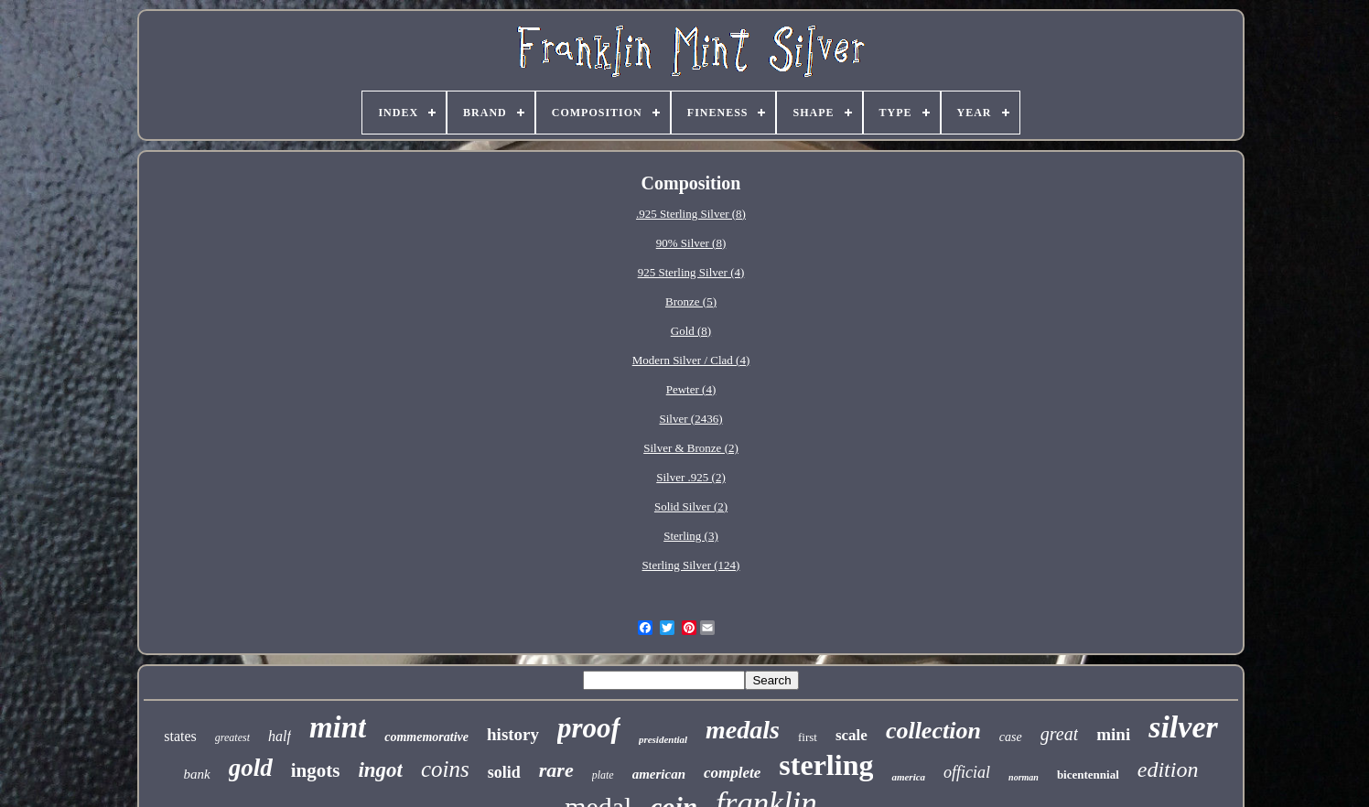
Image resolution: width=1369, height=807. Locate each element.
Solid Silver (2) (691, 506)
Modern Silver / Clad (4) (691, 360)
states (180, 736)
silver (1183, 727)
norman (1023, 777)
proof (588, 728)
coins (445, 769)
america (908, 776)
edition (1168, 769)
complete (732, 772)
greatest (232, 737)
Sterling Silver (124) (691, 565)
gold (251, 767)
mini (1113, 734)
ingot (380, 770)
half (279, 736)
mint (337, 727)
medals (743, 730)
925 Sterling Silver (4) (691, 272)
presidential (663, 739)
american (658, 774)
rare (556, 770)
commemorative (426, 737)
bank (197, 774)
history (513, 734)
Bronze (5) (691, 301)
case (1010, 737)
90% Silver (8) (691, 243)
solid (504, 772)
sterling (826, 764)
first (807, 737)
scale (851, 735)
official (966, 772)
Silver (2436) (691, 418)
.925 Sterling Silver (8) (691, 214)
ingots (315, 770)
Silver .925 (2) (690, 477)
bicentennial (1088, 774)
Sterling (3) (690, 536)
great (1059, 734)
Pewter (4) (691, 389)
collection (933, 730)
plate (603, 775)
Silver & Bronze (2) (690, 448)
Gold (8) (691, 331)
